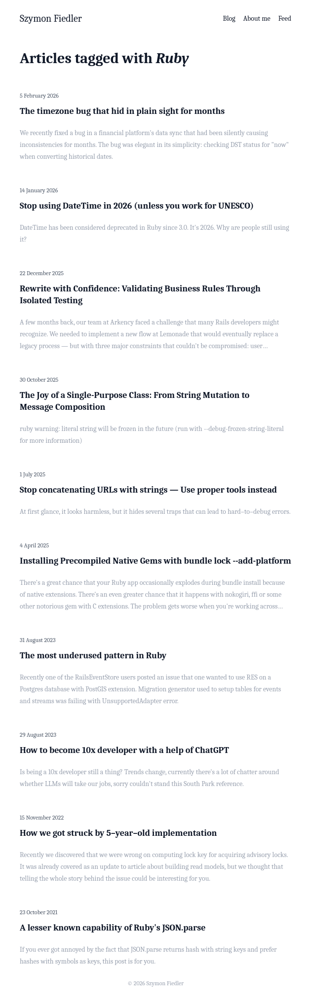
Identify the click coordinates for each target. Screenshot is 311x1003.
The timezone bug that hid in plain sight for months (122, 111)
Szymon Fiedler (51, 18)
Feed (284, 18)
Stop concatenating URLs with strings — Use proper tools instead (148, 490)
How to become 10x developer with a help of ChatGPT (124, 750)
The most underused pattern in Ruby (93, 655)
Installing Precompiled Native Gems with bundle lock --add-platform (155, 561)
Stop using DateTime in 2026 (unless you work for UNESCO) (137, 206)
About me (257, 18)
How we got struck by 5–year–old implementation (118, 833)
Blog (229, 18)
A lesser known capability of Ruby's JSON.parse (112, 928)
